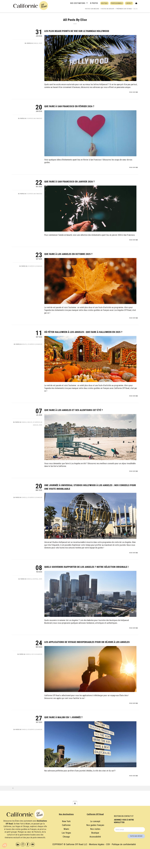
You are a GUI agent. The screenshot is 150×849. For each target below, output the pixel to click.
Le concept (95, 821)
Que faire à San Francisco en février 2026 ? (69, 106)
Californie (66, 825)
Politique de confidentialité (124, 844)
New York (66, 821)
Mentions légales (96, 844)
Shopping (35, 579)
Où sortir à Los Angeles (34, 266)
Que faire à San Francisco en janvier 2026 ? (69, 181)
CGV (108, 844)
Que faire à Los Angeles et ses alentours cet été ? (73, 410)
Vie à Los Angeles (36, 654)
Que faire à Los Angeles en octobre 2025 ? (68, 254)
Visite (40, 43)
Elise (83, 20)
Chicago (66, 836)
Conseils (35, 43)
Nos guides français (95, 825)
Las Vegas (66, 832)
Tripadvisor (32, 844)
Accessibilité (95, 836)
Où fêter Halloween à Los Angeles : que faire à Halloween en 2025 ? (83, 332)
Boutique (95, 832)
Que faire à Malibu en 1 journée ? (63, 717)
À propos (94, 3)
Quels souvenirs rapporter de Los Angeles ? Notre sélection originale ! (86, 567)
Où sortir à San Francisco (34, 118)
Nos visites (95, 829)
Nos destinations (77, 3)
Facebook (28, 844)
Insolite (24, 344)
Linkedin (18, 844)
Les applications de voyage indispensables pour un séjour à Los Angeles (87, 642)
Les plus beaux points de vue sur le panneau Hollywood (76, 31)
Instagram (23, 844)
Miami (66, 829)
